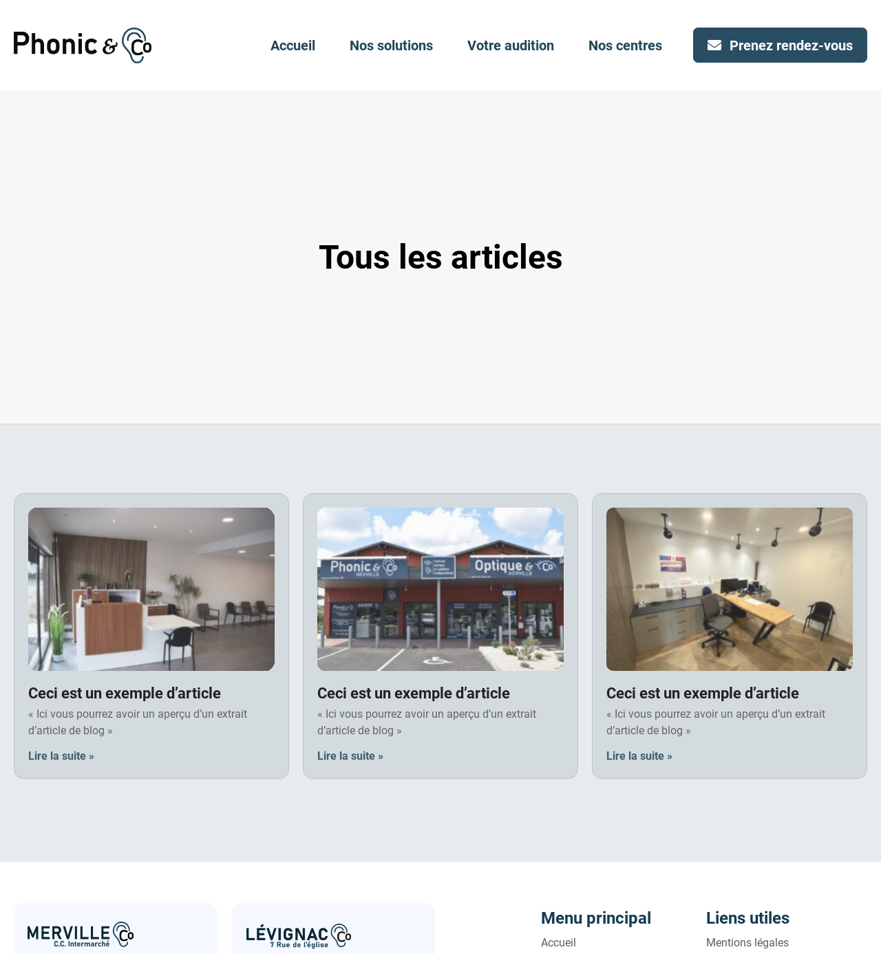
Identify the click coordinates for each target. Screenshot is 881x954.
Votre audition (510, 45)
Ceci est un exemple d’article (124, 693)
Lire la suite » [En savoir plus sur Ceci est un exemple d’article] (61, 756)
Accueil (292, 45)
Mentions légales (747, 942)
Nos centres (625, 45)
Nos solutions (391, 45)
